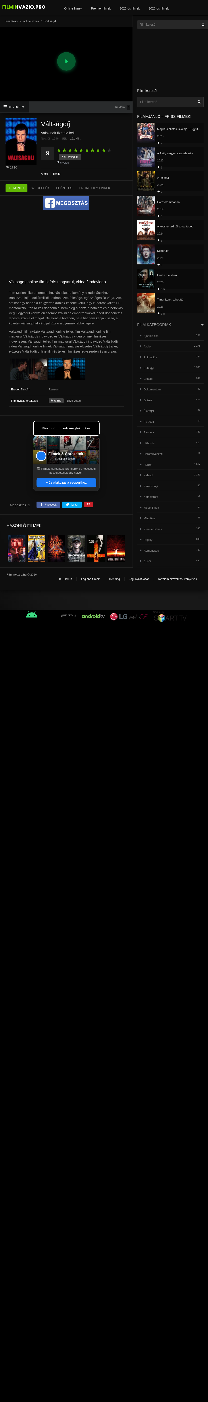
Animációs (150, 357)
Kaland (148, 475)
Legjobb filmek (90, 579)
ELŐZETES (64, 188)
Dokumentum (152, 389)
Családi (148, 378)
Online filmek (73, 8)
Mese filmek (151, 507)
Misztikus (149, 518)
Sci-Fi (147, 561)
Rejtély (148, 539)
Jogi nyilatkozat (139, 579)
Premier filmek (101, 8)
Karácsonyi (151, 486)
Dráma (148, 400)
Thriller (57, 173)
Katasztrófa (151, 496)
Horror (148, 464)
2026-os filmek (159, 8)
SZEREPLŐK (40, 188)
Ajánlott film (151, 335)
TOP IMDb (65, 579)
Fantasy (149, 432)
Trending (114, 579)
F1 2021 (149, 421)
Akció (44, 173)
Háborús (149, 443)
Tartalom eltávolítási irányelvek (177, 579)
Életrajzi (149, 411)
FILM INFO (16, 188)
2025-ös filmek (130, 8)
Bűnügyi (149, 368)
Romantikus (151, 550)
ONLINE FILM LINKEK (94, 188)
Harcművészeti (153, 454)
